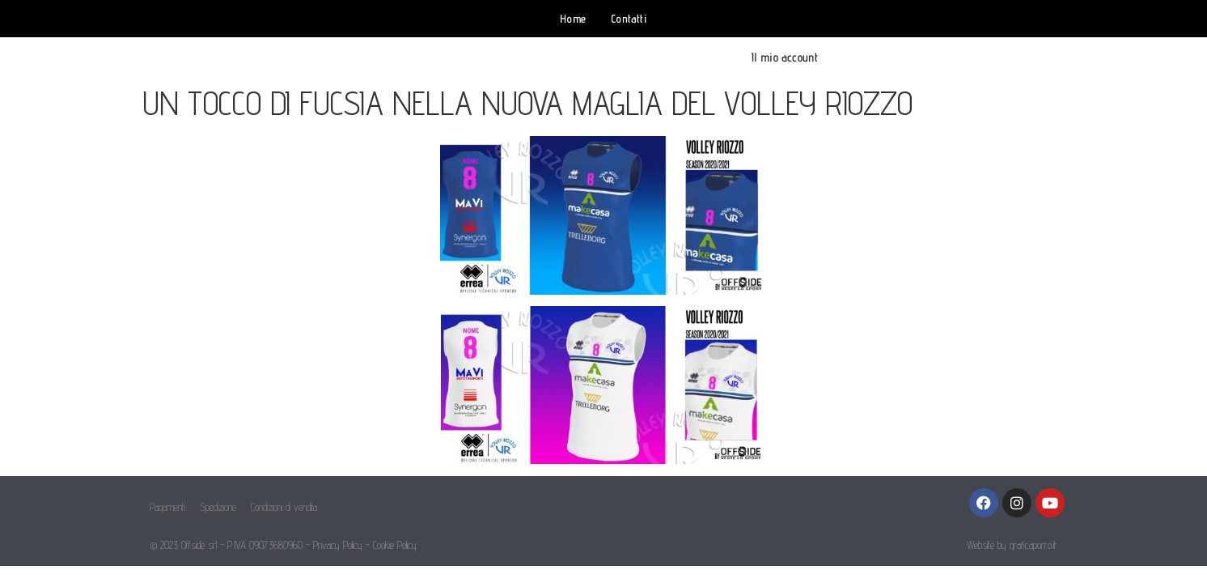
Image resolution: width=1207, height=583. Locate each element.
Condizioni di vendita (284, 506)
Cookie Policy (395, 544)
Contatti (629, 18)
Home (573, 18)
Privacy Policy (337, 544)
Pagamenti (167, 506)
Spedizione (218, 506)
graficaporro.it (1033, 544)
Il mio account (784, 57)
